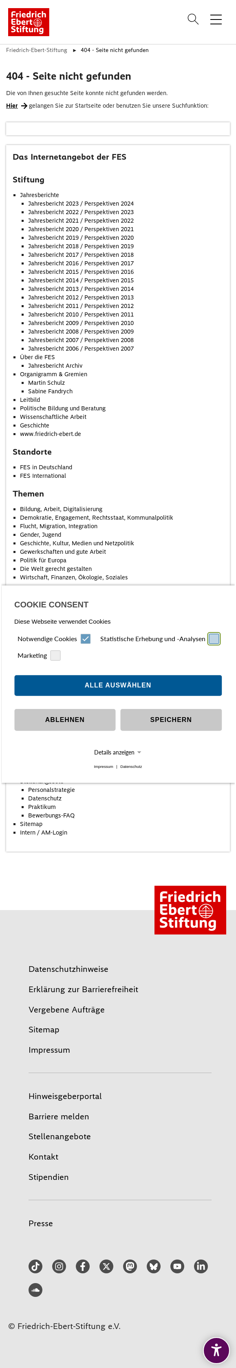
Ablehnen (65, 719)
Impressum (103, 766)
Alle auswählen (118, 685)
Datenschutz (131, 766)
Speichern (171, 719)
